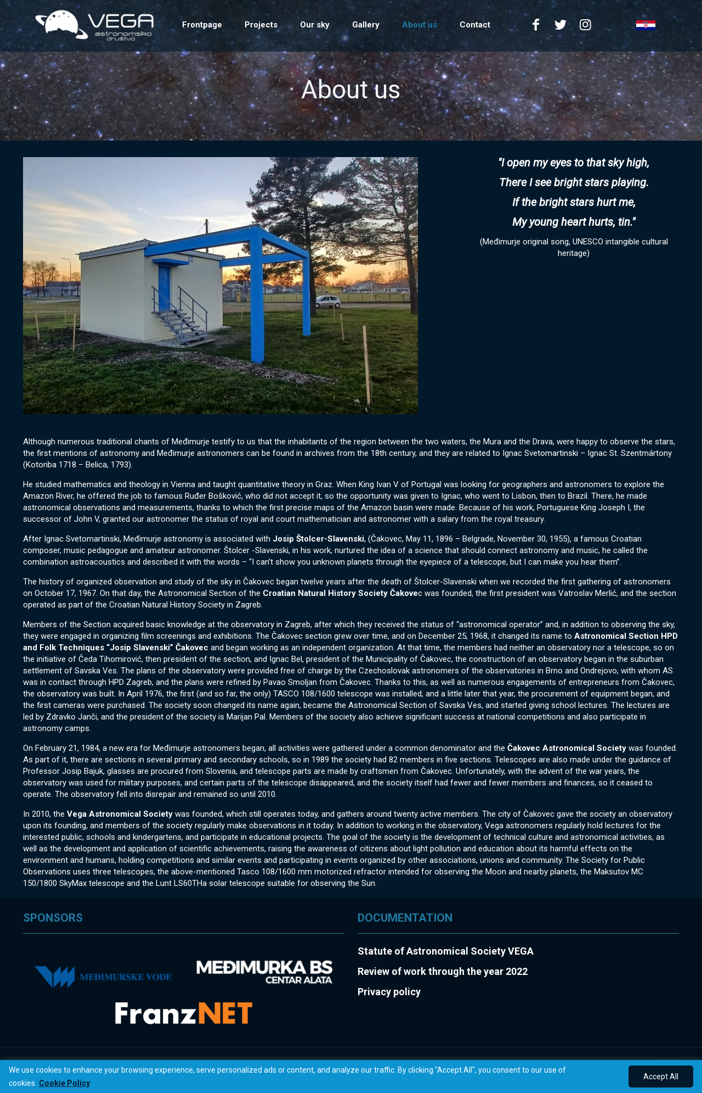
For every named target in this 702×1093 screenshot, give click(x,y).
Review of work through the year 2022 (443, 971)
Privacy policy (389, 991)
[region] (351, 1076)
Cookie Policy (64, 1083)
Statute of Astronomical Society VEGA (446, 951)
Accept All (660, 1076)
